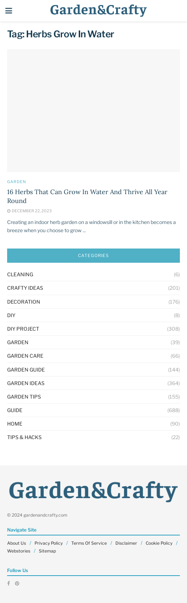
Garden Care (25, 356)
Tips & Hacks (24, 437)
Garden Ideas (26, 383)
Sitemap (47, 551)
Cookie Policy (159, 543)
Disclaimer (126, 543)
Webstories (18, 551)
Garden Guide (26, 370)
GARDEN (16, 182)
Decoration (23, 302)
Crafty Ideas (25, 288)
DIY (11, 315)
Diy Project (23, 329)
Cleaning (20, 274)
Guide (14, 410)
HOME (14, 424)
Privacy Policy (49, 543)
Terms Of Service (89, 543)
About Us (16, 543)
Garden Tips (24, 397)
